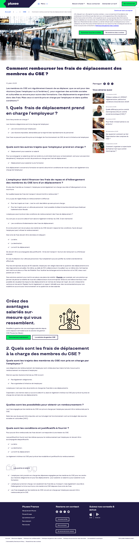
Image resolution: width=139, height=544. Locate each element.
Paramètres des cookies (33, 541)
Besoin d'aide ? (78, 4)
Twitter (65, 512)
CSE (24, 12)
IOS (90, 517)
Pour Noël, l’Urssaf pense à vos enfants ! (117, 123)
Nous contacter (93, 4)
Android (97, 517)
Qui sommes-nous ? (28, 517)
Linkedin (57, 512)
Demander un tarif (109, 4)
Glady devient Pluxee (29, 511)
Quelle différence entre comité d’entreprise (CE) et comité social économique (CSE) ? (117, 112)
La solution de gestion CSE (45, 337)
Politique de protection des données (74, 538)
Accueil (8, 12)
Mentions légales (17, 538)
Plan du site (26, 525)
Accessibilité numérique (95, 538)
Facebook (61, 512)
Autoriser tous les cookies (91, 32)
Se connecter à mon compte (66, 531)
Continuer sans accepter (123, 10)
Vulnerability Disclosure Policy (15, 541)
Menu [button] (43, 4)
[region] (103, 24)
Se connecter (129, 4)
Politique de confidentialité (32, 538)
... (16, 12)
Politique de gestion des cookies (52, 538)
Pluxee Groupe (27, 514)
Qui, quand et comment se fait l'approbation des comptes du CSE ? (117, 136)
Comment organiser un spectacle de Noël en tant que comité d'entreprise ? (118, 149)
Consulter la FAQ (62, 519)
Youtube (68, 512)
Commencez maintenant (18, 337)
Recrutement (26, 521)
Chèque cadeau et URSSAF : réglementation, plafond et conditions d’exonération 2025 (117, 99)
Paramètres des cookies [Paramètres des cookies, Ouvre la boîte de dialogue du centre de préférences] (115, 32)
